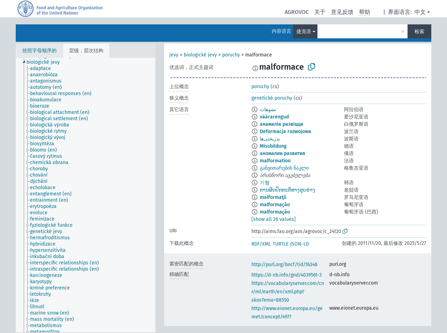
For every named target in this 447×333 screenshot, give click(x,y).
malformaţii (273, 197)
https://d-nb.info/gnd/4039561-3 (286, 275)
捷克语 (303, 31)
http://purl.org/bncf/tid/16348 (284, 265)
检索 (419, 31)
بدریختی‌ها (270, 139)
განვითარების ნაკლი (284, 168)
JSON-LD (299, 244)
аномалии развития (282, 153)
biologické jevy (200, 55)
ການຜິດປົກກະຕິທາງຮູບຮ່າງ (287, 190)
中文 (420, 12)
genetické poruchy (271, 98)
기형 (265, 183)
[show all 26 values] (273, 219)
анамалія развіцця (281, 124)
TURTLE (280, 244)
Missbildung (273, 146)
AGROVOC (297, 12)
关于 (319, 12)
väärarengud (274, 117)
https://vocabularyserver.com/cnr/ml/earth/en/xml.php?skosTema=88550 (287, 291)
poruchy (231, 55)
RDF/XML (261, 244)
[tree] (85, 195)
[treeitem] (46, 62)
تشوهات (268, 110)
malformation (275, 161)
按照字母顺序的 (39, 51)
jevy (173, 55)
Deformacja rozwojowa (285, 131)
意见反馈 (342, 12)
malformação (275, 205)
